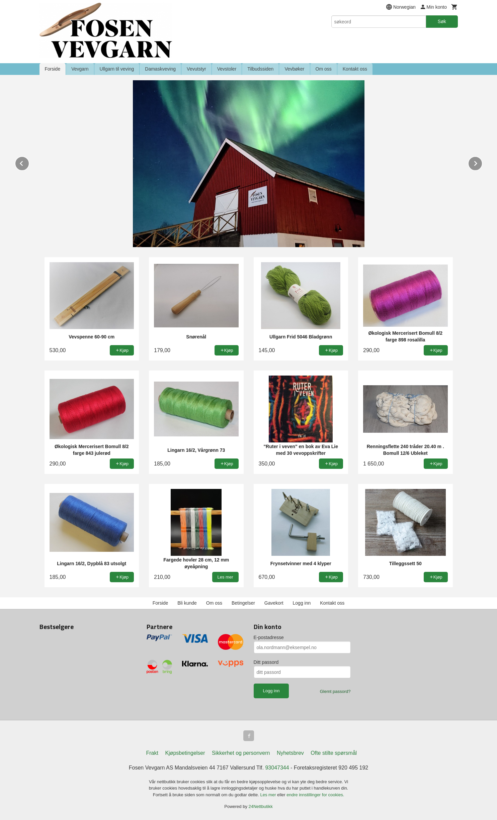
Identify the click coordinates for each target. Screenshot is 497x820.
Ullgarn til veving (117, 69)
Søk (442, 21)
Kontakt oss (355, 69)
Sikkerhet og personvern (241, 753)
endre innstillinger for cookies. (315, 794)
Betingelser (243, 603)
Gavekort (273, 603)
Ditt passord (266, 662)
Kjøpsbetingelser (185, 753)
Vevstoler (227, 69)
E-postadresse (269, 637)
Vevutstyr (196, 69)
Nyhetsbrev (290, 753)
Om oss (324, 69)
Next (482, 162)
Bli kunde (187, 603)
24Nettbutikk (261, 806)
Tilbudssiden (260, 69)
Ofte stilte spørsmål (334, 753)
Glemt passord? (335, 691)
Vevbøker (294, 69)
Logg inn (302, 603)
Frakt (152, 753)
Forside (53, 69)
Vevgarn (79, 69)
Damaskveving (160, 69)
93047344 (277, 768)
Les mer (268, 794)
